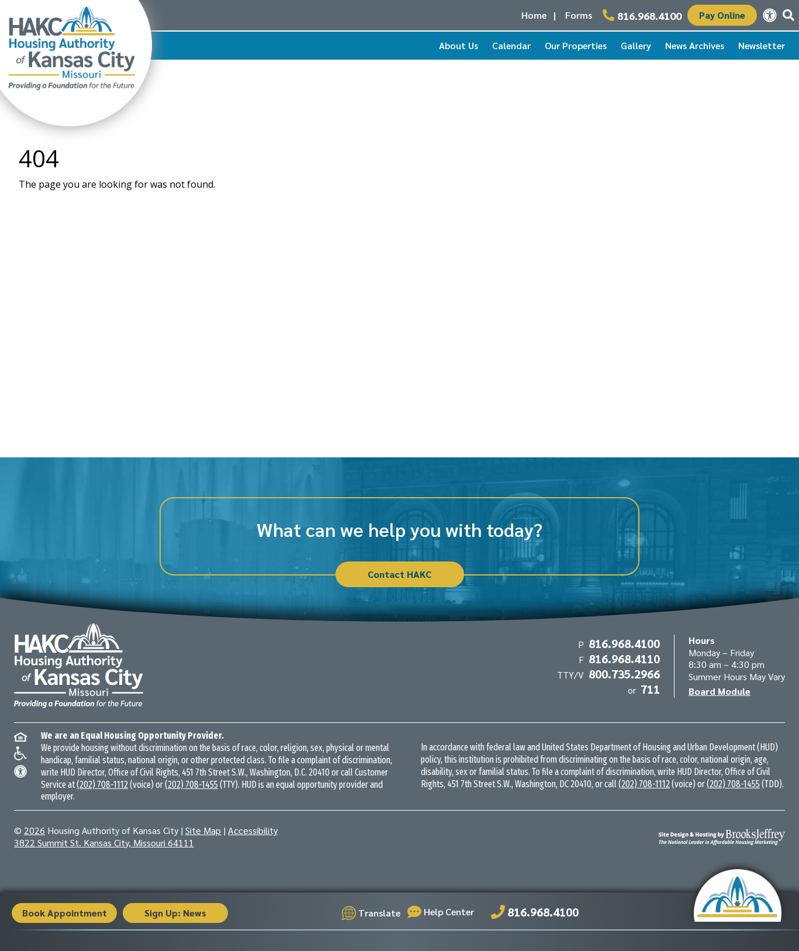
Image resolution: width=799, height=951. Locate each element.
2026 (34, 830)
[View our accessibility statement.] (770, 15)
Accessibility (253, 830)
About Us (458, 45)
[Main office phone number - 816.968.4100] (642, 15)
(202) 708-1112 (102, 784)
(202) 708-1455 (191, 784)
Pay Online (722, 15)
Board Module (719, 691)
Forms (578, 15)
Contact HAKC (399, 574)
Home (533, 15)
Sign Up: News (175, 913)
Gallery (636, 45)
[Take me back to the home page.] (76, 63)
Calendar (511, 45)
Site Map (203, 830)
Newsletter (761, 45)
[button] (788, 15)
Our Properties (576, 45)
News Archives (694, 45)
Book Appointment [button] (64, 913)
